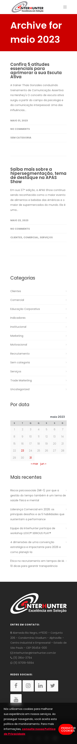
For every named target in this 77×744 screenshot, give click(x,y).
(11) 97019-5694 (22, 663)
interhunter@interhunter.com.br (33, 653)
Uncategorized (19, 389)
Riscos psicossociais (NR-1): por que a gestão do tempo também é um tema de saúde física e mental (38, 495)
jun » (43, 464)
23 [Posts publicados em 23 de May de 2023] (22, 450)
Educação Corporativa (25, 309)
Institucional (18, 327)
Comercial (30, 237)
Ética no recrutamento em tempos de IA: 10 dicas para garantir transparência (37, 563)
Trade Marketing (21, 380)
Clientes (16, 237)
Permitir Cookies (67, 729)
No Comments (20, 129)
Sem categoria (20, 137)
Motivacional (18, 344)
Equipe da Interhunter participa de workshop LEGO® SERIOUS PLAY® (32, 530)
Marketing (16, 336)
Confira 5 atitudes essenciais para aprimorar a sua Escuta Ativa (36, 71)
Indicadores (18, 318)
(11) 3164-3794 (21, 658)
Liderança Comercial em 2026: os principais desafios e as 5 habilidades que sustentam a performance (37, 514)
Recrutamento (20, 353)
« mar (34, 464)
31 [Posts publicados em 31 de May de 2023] (30, 458)
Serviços (46, 237)
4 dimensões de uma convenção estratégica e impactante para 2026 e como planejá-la (35, 547)
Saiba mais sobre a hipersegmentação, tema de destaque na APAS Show (38, 175)
